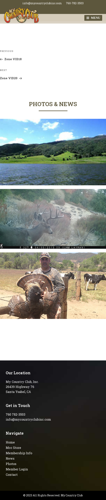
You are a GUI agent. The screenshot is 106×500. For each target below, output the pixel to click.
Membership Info (19, 453)
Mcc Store (13, 448)
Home (10, 442)
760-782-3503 (75, 3)
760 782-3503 (15, 414)
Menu (93, 17)
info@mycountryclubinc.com (42, 3)
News (10, 458)
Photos (11, 464)
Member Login (17, 469)
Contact (12, 475)
